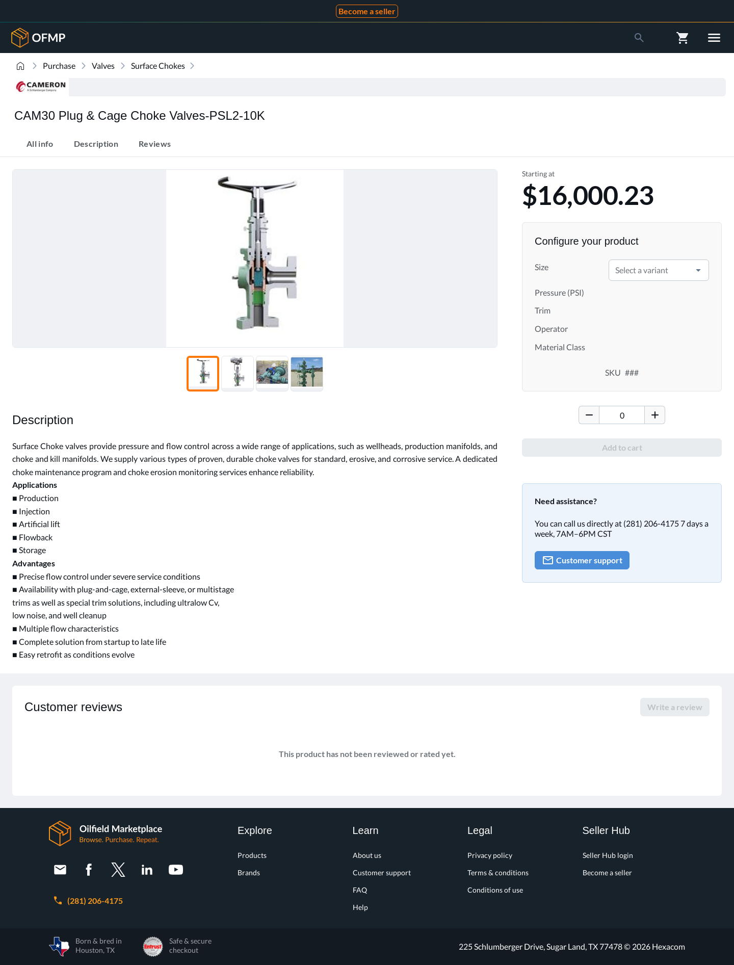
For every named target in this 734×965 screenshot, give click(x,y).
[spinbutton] (622, 415)
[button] (698, 270)
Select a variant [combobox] (641, 270)
